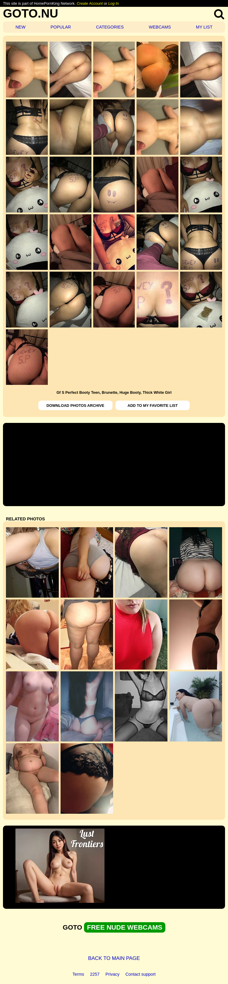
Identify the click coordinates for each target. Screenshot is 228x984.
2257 (94, 974)
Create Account (90, 3)
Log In (113, 3)
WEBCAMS (160, 27)
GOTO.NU (30, 13)
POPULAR (60, 27)
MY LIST (204, 27)
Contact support (140, 974)
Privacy (112, 974)
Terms (78, 974)
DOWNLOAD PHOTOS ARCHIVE (75, 405)
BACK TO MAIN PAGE (114, 958)
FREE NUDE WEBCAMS (124, 927)
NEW (20, 27)
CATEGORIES (110, 27)
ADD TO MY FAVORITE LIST (152, 405)
